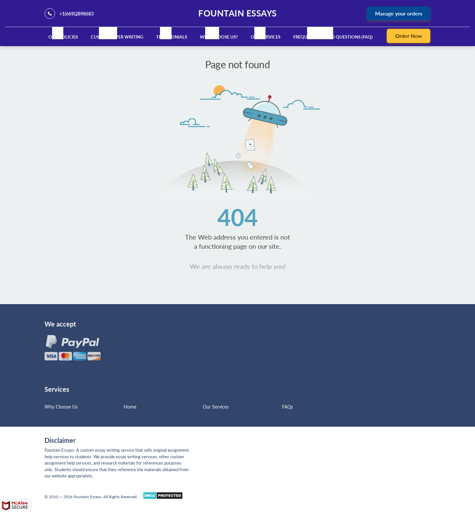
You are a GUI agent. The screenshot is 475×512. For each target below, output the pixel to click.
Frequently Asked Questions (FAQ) (333, 37)
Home (130, 407)
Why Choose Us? (219, 37)
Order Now (408, 36)
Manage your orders (398, 13)
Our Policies (63, 37)
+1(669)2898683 (76, 13)
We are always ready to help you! (238, 266)
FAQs (287, 407)
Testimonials (171, 37)
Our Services (265, 37)
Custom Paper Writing (117, 37)
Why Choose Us (61, 407)
